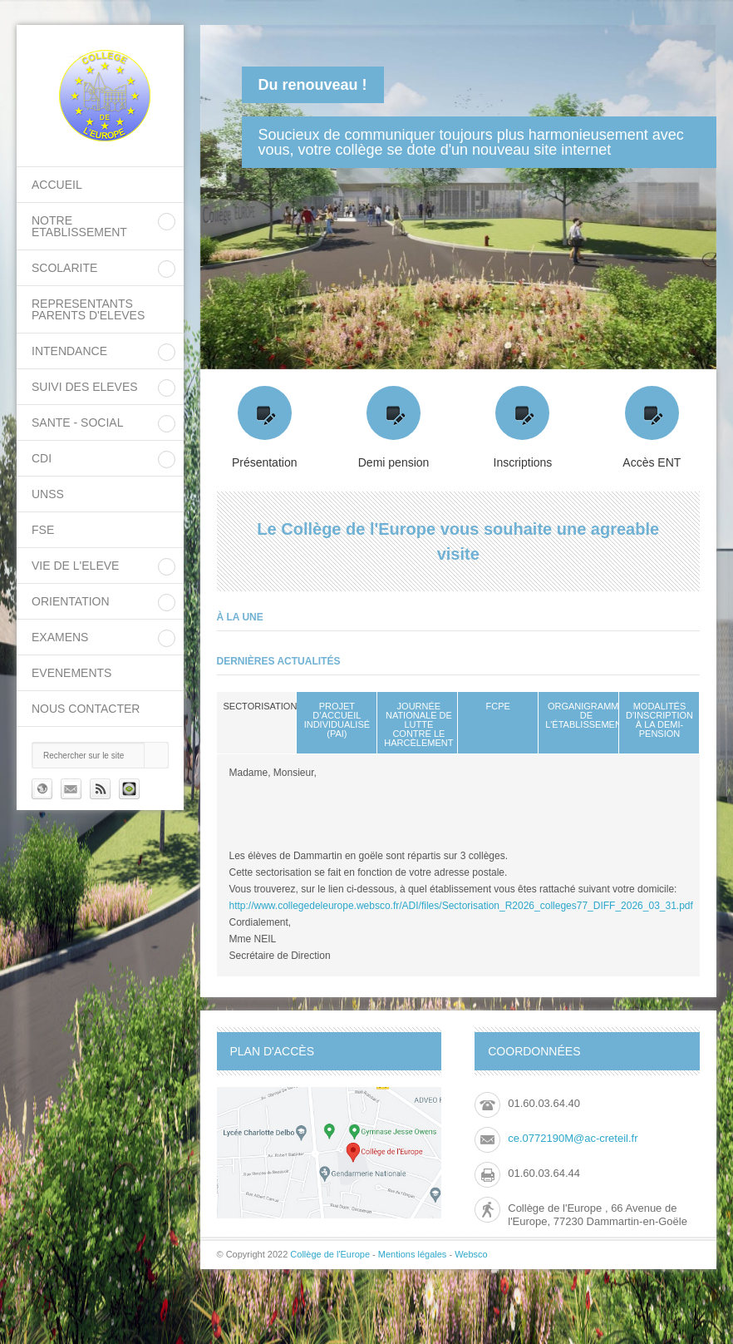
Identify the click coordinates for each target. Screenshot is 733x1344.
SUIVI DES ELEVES (85, 386)
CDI (42, 458)
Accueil (57, 184)
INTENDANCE (69, 351)
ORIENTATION (71, 601)
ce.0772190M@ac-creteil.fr (572, 1138)
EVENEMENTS (71, 672)
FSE (43, 529)
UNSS (48, 494)
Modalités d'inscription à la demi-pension (659, 720)
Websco (471, 1254)
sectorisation (261, 706)
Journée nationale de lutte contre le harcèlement (418, 724)
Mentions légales (412, 1254)
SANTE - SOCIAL (77, 422)
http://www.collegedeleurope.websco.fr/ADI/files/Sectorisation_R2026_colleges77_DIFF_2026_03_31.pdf (461, 906)
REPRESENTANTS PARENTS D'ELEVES (88, 309)
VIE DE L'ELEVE (75, 565)
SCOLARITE (64, 267)
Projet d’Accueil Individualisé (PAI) (337, 720)
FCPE (498, 706)
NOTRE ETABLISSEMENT (79, 226)
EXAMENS (60, 637)
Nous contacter (86, 708)
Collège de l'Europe (331, 1254)
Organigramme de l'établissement (586, 715)
